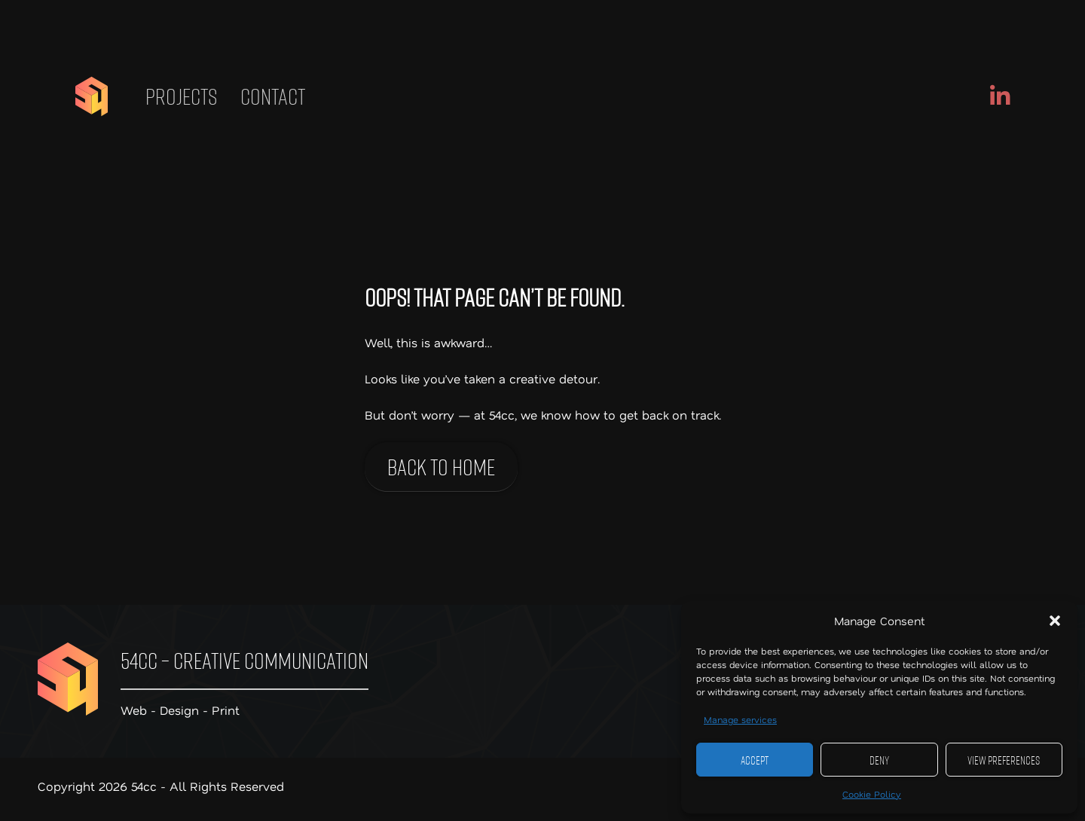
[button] (1054, 620)
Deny (879, 760)
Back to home (441, 466)
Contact (272, 96)
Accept (755, 760)
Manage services (740, 719)
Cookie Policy (871, 794)
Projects (181, 96)
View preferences (1003, 760)
